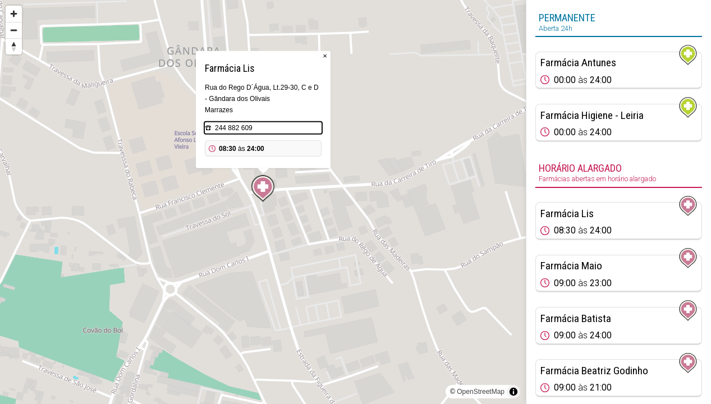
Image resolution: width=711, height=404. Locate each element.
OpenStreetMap (480, 392)
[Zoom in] (14, 14)
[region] (263, 202)
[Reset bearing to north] (14, 46)
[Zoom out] (14, 30)
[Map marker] (263, 188)
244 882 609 (234, 128)
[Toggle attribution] (513, 391)
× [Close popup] (325, 56)
